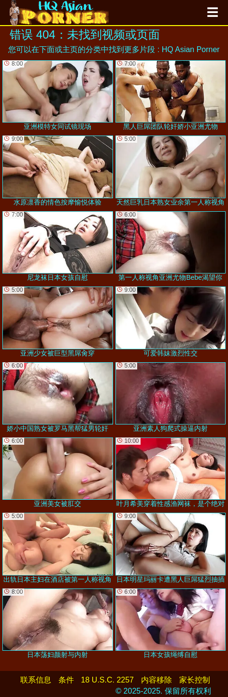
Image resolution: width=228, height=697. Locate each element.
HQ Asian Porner (191, 49)
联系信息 (35, 680)
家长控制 (194, 680)
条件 (66, 680)
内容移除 (156, 680)
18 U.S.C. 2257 (107, 680)
